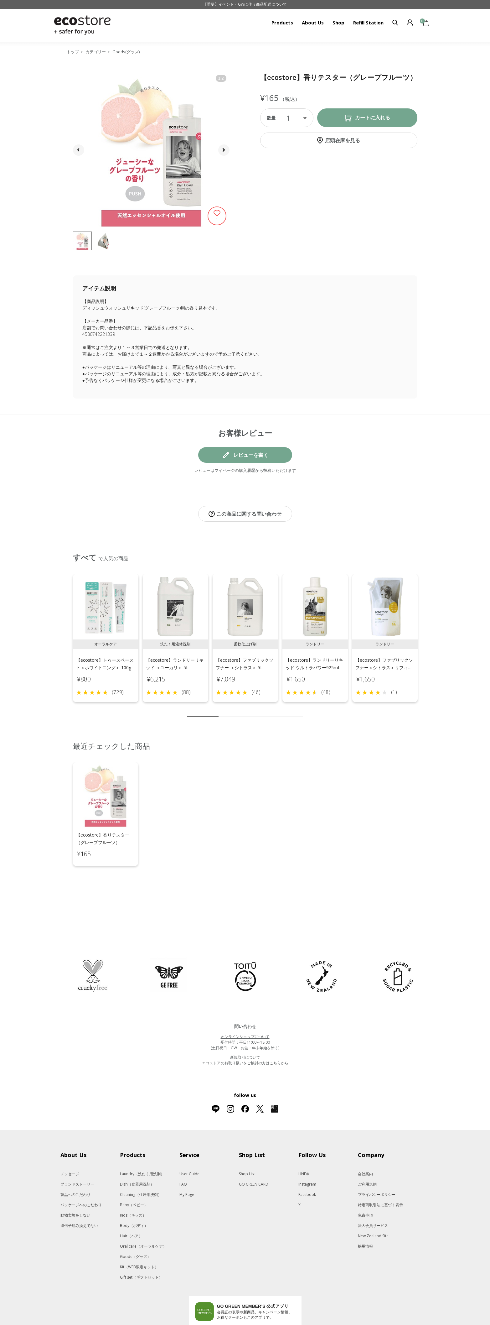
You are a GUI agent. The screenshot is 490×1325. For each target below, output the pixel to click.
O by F (275, 1322)
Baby (134, 1178)
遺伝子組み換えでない (79, 1199)
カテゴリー (95, 52)
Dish (137, 1158)
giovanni (372, 1322)
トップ (73, 52)
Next (424, 639)
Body (134, 1199)
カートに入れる (372, 117)
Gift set (141, 1251)
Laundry (142, 1147)
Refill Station (368, 22)
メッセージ (69, 1147)
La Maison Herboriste (309, 1322)
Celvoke (205, 1322)
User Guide (189, 1147)
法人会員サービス (373, 1199)
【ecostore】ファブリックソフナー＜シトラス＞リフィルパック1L (384, 660)
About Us (313, 22)
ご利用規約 (367, 1158)
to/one (228, 1322)
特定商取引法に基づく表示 (380, 1178)
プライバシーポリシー (376, 1168)
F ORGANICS (254, 1322)
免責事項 (365, 1189)
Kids (133, 1189)
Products (282, 22)
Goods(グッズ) (126, 52)
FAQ (183, 1158)
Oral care (143, 1220)
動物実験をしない (75, 1189)
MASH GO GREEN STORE (131, 1322)
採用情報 (365, 1220)
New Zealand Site (373, 1209)
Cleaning (141, 1168)
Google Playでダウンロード (218, 1301)
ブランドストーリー (77, 1158)
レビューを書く (250, 454)
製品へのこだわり (75, 1168)
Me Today (346, 1322)
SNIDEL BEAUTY (175, 1322)
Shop (338, 22)
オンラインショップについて (245, 1010)
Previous (66, 639)
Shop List (247, 1147)
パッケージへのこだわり (81, 1178)
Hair (131, 1209)
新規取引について (245, 1031)
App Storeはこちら (268, 1301)
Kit (139, 1240)
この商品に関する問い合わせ (248, 513)
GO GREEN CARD (253, 1158)
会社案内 (365, 1147)
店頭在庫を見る (342, 140)
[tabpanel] (105, 631)
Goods (135, 1230)
